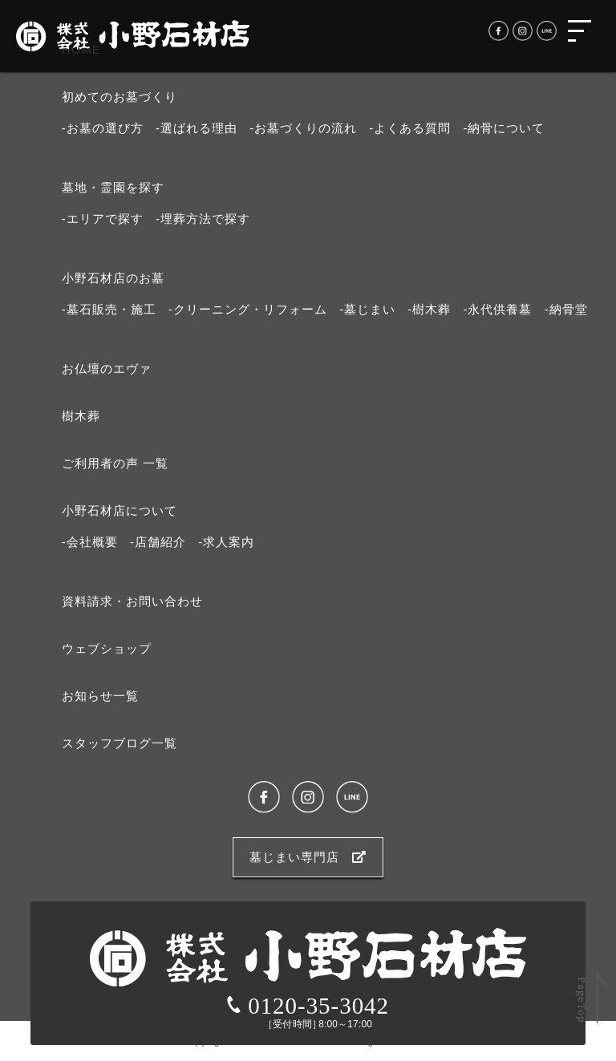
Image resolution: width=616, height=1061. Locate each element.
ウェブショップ (107, 648)
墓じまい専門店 (308, 857)
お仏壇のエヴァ (107, 368)
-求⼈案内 (226, 542)
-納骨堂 (566, 309)
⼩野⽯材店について (119, 510)
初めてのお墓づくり (119, 96)
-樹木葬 (429, 309)
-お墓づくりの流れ (303, 128)
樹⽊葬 (81, 416)
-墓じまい (367, 309)
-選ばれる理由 (196, 128)
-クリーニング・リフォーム (247, 309)
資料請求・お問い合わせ (132, 601)
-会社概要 (90, 542)
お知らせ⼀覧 (100, 696)
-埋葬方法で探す (203, 218)
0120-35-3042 (308, 1005)
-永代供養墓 (497, 309)
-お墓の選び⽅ (103, 128)
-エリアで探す (103, 218)
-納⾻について (504, 128)
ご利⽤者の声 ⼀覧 (115, 463)
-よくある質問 (410, 128)
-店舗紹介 (158, 542)
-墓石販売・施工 (109, 309)
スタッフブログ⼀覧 (119, 743)
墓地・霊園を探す (113, 187)
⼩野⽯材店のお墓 (113, 278)
